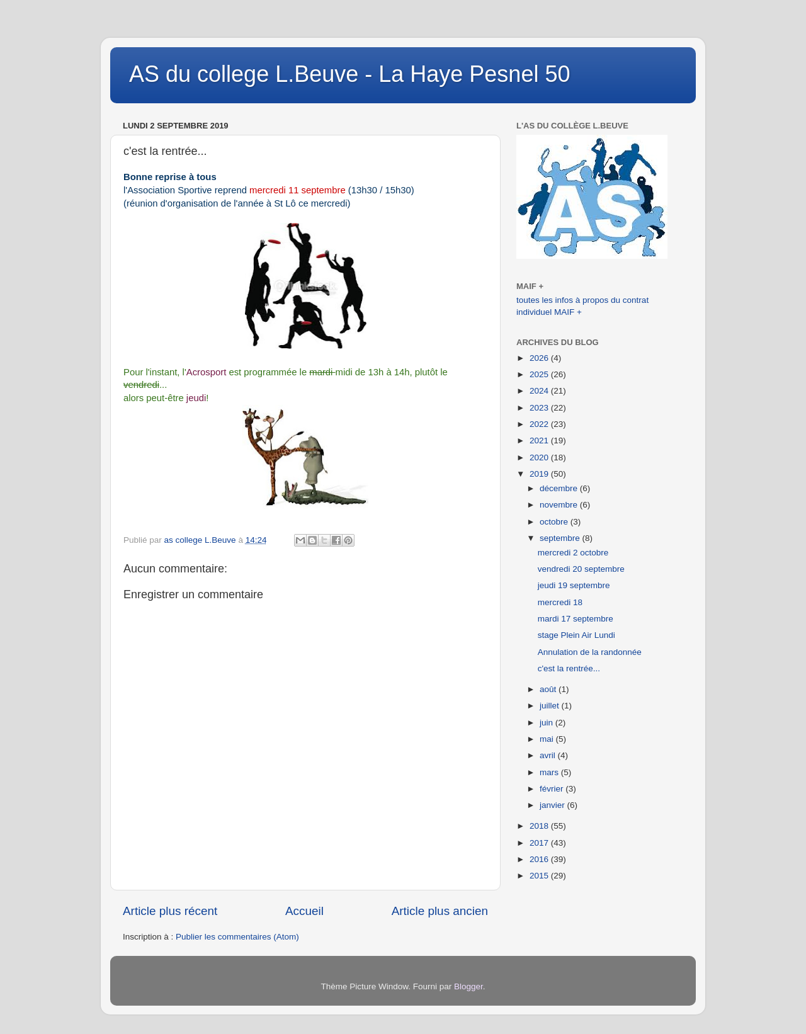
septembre (561, 538)
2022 (540, 424)
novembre (560, 504)
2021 (540, 440)
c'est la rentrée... (569, 668)
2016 (540, 859)
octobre (555, 521)
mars (550, 772)
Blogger (468, 986)
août (549, 689)
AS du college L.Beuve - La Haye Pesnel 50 (349, 74)
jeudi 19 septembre (574, 585)
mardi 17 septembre (575, 618)
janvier (553, 805)
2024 (540, 390)
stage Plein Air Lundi (576, 635)
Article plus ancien (440, 911)
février (552, 788)
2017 (540, 843)
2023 (540, 407)
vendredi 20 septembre (581, 569)
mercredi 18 (560, 602)
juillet (551, 705)
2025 (540, 374)
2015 (540, 875)
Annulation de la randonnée (590, 652)
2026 (540, 358)
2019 (540, 474)
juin (547, 722)
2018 (540, 826)
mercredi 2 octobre (573, 552)
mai (548, 739)
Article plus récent (170, 911)
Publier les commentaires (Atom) (237, 936)
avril (549, 755)
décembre (560, 488)
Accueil (304, 911)
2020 (540, 457)
